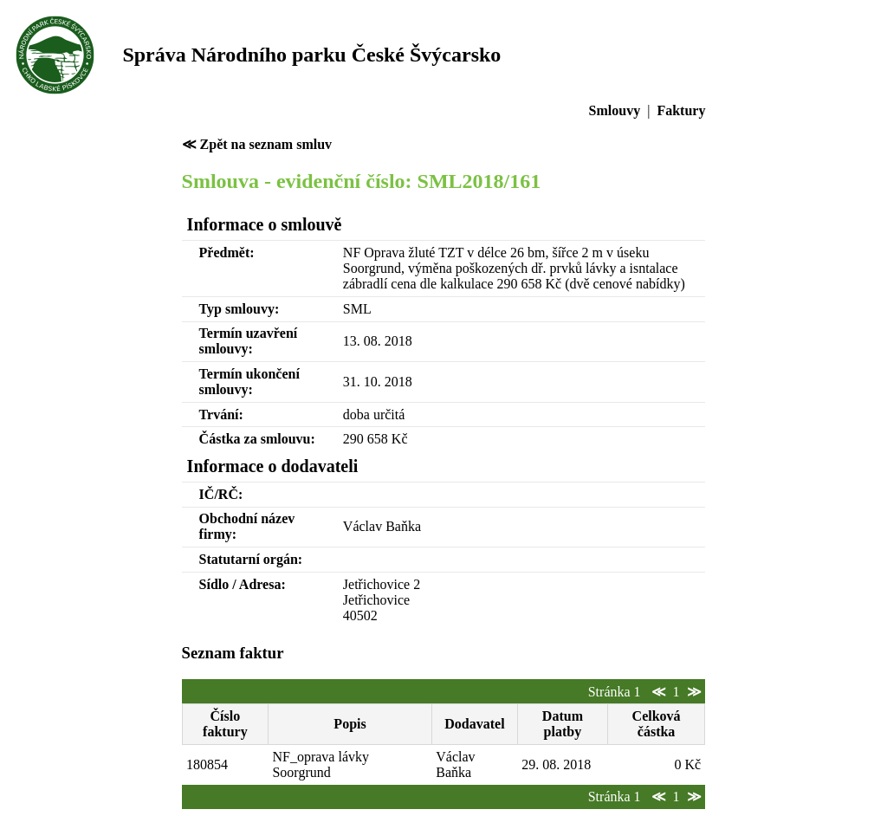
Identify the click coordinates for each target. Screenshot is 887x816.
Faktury (681, 110)
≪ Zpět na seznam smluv (257, 144)
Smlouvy (615, 110)
